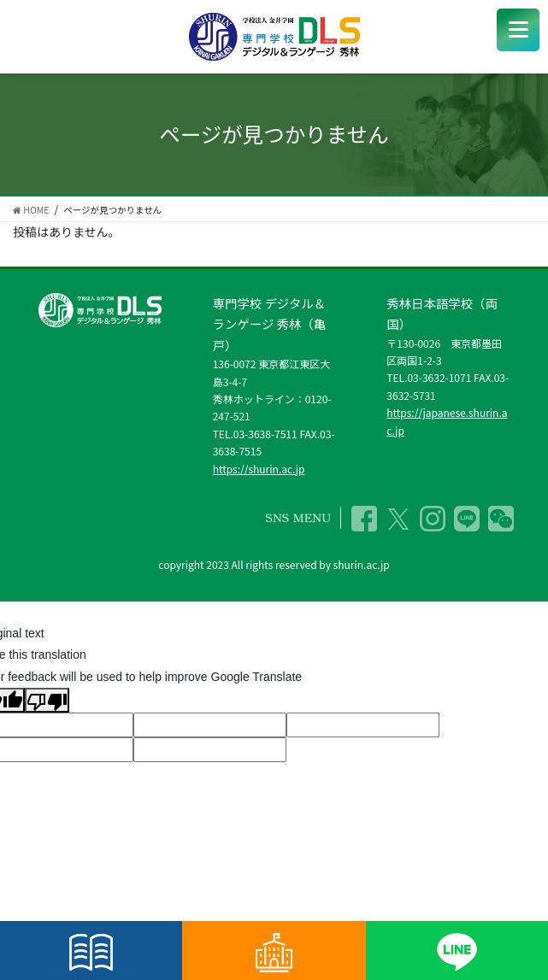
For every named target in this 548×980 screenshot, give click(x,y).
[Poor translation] (47, 700)
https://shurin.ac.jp (259, 468)
